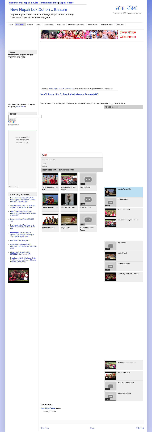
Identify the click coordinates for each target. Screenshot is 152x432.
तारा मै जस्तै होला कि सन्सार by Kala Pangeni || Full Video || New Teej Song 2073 (23, 246)
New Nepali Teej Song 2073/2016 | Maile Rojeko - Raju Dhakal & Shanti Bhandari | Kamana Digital (22, 200)
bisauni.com (15, 3)
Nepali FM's (61, 24)
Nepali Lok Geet (59, 88)
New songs (20, 24)
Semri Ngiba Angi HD (50, 207)
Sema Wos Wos (48, 228)
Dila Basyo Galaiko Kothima (128, 274)
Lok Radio (119, 24)
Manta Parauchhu (68, 207)
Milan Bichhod (85, 207)
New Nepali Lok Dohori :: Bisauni (38, 9)
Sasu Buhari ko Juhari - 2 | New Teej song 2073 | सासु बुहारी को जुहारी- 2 (22, 206)
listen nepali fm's (49, 3)
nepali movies (31, 3)
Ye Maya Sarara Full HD (127, 362)
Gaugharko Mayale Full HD (128, 220)
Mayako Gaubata (124, 393)
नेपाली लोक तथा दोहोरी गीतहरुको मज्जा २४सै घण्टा (127, 9)
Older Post (140, 428)
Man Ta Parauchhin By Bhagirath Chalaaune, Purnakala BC (69, 94)
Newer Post (45, 428)
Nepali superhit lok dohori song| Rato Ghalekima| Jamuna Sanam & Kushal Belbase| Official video (23, 260)
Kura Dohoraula (124, 210)
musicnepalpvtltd (67, 170)
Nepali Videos (20, 107)
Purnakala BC (69, 88)
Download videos (107, 24)
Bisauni (10, 24)
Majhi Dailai (65, 228)
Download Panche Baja (76, 24)
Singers (38, 24)
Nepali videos (66, 3)
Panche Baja (49, 24)
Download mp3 (93, 24)
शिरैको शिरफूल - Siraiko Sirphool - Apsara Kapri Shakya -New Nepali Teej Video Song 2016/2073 (22, 234)
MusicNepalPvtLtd (48, 408)
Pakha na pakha (124, 263)
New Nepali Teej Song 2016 (19, 240)
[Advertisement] (86, 63)
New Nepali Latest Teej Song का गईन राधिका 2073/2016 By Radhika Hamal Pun (22, 227)
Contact (30, 24)
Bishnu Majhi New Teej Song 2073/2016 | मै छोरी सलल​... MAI (20, 253)
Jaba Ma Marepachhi (126, 383)
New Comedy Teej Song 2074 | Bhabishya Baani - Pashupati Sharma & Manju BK (23, 213)
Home (50, 88)
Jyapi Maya (122, 243)
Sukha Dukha (85, 187)
